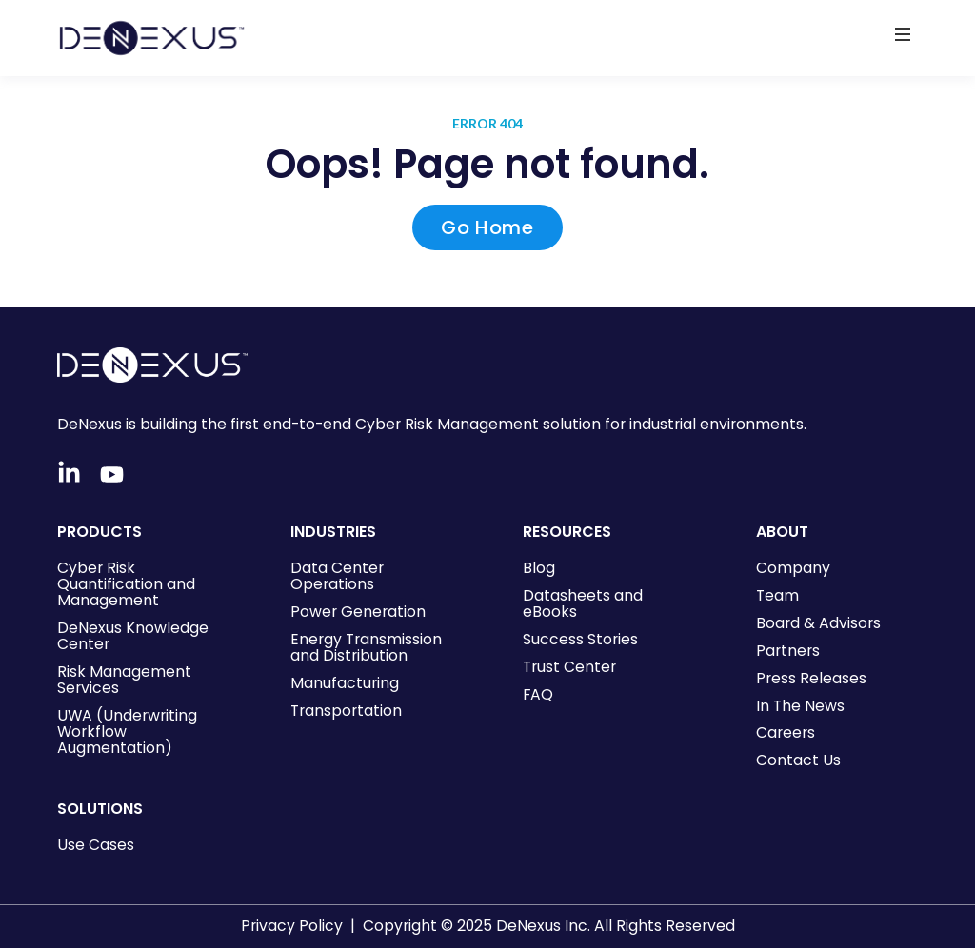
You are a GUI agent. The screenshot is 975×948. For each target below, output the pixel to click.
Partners (788, 650)
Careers (785, 732)
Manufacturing (344, 683)
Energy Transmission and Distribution (366, 647)
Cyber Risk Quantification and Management (126, 584)
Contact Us (798, 760)
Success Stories (580, 639)
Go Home (487, 227)
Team (777, 595)
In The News (800, 706)
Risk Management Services (124, 679)
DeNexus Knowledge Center (133, 636)
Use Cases (95, 845)
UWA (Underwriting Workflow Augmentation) (127, 731)
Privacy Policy (292, 926)
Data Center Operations (337, 576)
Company (793, 568)
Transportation (346, 710)
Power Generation (358, 611)
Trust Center (569, 667)
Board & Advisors (818, 623)
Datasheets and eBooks (583, 603)
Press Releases (811, 678)
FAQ (538, 694)
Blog (539, 568)
